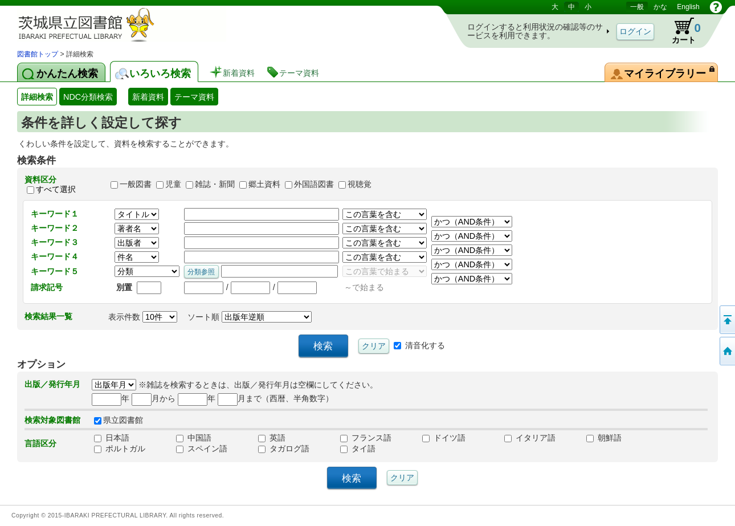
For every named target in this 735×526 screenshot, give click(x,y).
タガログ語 (283, 448)
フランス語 (365, 437)
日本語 (111, 437)
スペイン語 (201, 448)
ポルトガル (119, 448)
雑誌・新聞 (215, 184)
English (688, 7)
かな (660, 7)
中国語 (193, 437)
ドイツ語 (444, 437)
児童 (173, 184)
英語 (271, 437)
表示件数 (142, 316)
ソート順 (249, 316)
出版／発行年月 (52, 384)
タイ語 (357, 448)
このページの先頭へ (726, 319)
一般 (637, 7)
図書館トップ (37, 54)
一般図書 (136, 184)
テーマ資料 (194, 96)
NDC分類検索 (88, 96)
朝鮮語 (604, 437)
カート (681, 30)
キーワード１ (55, 213)
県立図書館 (118, 420)
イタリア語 (530, 437)
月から (153, 398)
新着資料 (148, 96)
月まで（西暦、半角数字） (275, 398)
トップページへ (726, 351)
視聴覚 (359, 184)
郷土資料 (264, 184)
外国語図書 (314, 184)
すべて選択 (56, 189)
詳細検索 (37, 96)
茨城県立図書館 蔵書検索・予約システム (136, 24)
